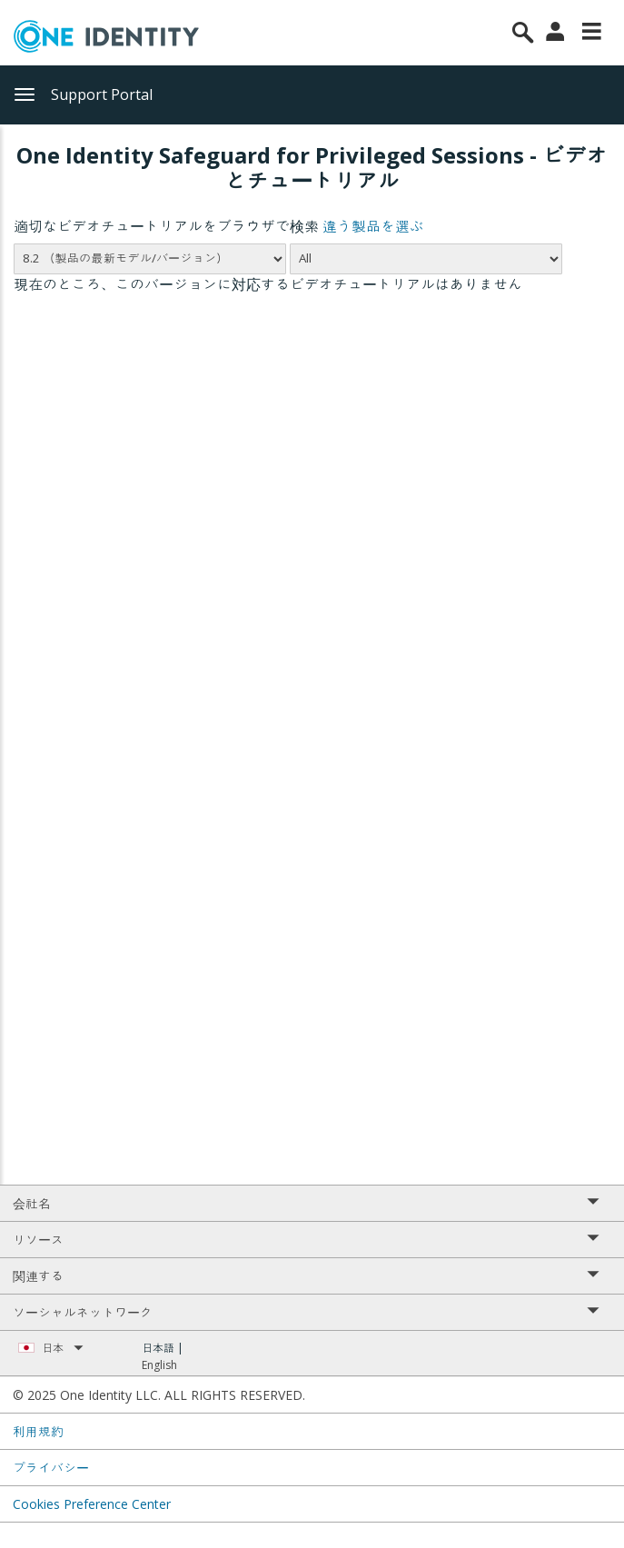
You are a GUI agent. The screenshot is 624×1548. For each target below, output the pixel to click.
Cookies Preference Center (92, 1504)
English (159, 1365)
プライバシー (51, 1467)
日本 (63, 1347)
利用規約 (38, 1431)
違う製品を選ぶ (373, 226)
